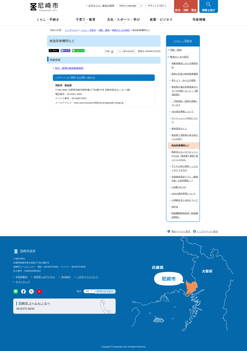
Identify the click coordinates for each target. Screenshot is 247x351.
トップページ (71, 30)
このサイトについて (87, 277)
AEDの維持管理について (184, 193)
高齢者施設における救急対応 (185, 65)
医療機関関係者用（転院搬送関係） (185, 215)
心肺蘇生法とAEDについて (185, 200)
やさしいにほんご (157, 5)
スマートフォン (105, 291)
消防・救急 (104, 30)
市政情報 (199, 19)
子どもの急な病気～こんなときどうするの (185, 168)
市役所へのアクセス (44, 277)
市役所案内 (21, 277)
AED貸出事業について (183, 111)
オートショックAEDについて (185, 120)
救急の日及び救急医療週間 (185, 74)
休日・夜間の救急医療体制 (69, 68)
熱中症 (175, 207)
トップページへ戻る (207, 231)
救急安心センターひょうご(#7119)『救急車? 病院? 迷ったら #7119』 (185, 156)
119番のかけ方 (179, 187)
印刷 (107, 51)
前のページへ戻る (181, 231)
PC (87, 291)
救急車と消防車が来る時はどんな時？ (185, 137)
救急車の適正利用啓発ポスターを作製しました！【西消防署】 (185, 91)
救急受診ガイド (179, 128)
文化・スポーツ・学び (123, 19)
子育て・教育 (85, 19)
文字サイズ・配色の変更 (101, 5)
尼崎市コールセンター (34, 303)
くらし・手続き (47, 19)
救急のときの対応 (121, 30)
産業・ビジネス (161, 19)
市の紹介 (66, 277)
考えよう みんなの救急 (184, 80)
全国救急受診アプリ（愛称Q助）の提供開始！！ (185, 179)
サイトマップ (23, 281)
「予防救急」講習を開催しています (185, 103)
